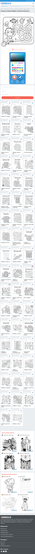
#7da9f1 (19, 70)
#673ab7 (17, 67)
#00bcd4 (12, 69)
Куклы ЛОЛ (3, 541)
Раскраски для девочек (5, 545)
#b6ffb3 (17, 72)
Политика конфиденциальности (7, 536)
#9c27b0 (15, 67)
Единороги (3, 543)
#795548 (14, 70)
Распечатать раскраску (17, 49)
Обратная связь (4, 528)
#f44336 (12, 67)
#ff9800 (22, 69)
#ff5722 (12, 70)
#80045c (22, 70)
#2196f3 (21, 67)
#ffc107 (21, 69)
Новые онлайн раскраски (8, 432)
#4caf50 (15, 69)
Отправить (17, 97)
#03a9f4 (22, 67)
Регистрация (31, 0)
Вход (27, 0)
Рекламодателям (4, 530)
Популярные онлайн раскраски (9, 474)
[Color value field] (18, 65)
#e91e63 (14, 67)
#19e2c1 (21, 70)
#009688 (14, 69)
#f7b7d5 (19, 72)
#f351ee (17, 70)
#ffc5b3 (15, 72)
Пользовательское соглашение (7, 534)
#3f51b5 (19, 67)
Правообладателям (4, 532)
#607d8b (15, 70)
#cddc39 (17, 69)
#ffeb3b (19, 69)
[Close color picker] (12, 65)
